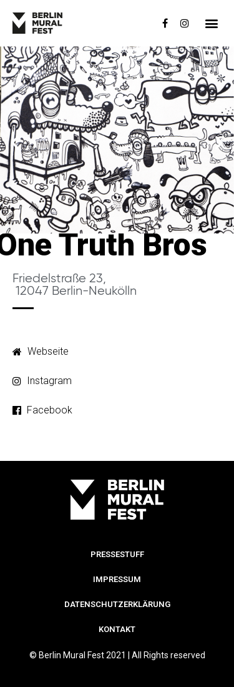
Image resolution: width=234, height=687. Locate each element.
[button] (211, 23)
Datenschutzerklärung (117, 604)
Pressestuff (117, 554)
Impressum (117, 579)
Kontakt (117, 629)
